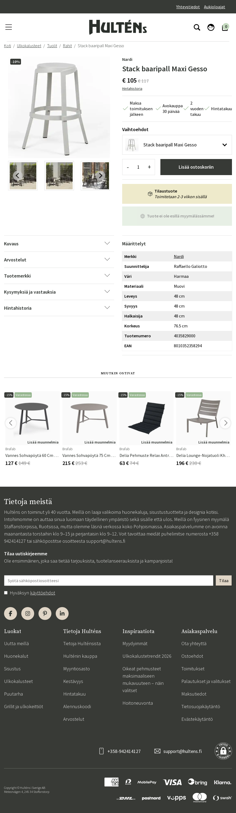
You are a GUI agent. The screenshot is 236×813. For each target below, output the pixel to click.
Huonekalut (16, 656)
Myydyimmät (134, 643)
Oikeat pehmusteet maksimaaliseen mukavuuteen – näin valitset (143, 679)
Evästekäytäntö (197, 719)
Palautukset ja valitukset (206, 681)
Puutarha (13, 694)
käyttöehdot (42, 593)
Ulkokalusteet (29, 45)
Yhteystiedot (188, 6)
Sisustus (12, 669)
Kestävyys (73, 681)
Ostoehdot (192, 656)
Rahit (67, 45)
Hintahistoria (132, 88)
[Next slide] (100, 175)
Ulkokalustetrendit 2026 (146, 656)
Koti (7, 45)
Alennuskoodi (77, 706)
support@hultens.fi (105, 541)
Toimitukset (193, 669)
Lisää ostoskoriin (196, 167)
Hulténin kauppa (80, 656)
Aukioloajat (214, 6)
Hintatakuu (74, 694)
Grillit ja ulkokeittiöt (23, 706)
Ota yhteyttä (193, 643)
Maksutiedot (193, 694)
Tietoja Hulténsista (82, 643)
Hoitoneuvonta (137, 703)
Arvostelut (73, 719)
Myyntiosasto (76, 669)
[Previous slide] (18, 175)
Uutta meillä (16, 643)
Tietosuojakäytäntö (200, 706)
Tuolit (52, 45)
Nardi (127, 59)
